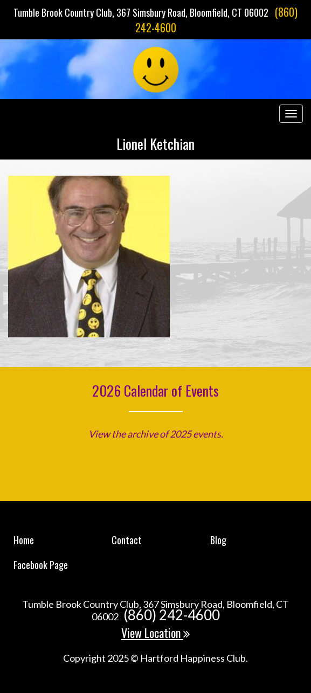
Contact (127, 540)
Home (23, 540)
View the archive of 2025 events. (155, 434)
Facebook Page (40, 565)
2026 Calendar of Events (155, 390)
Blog (218, 540)
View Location (155, 632)
